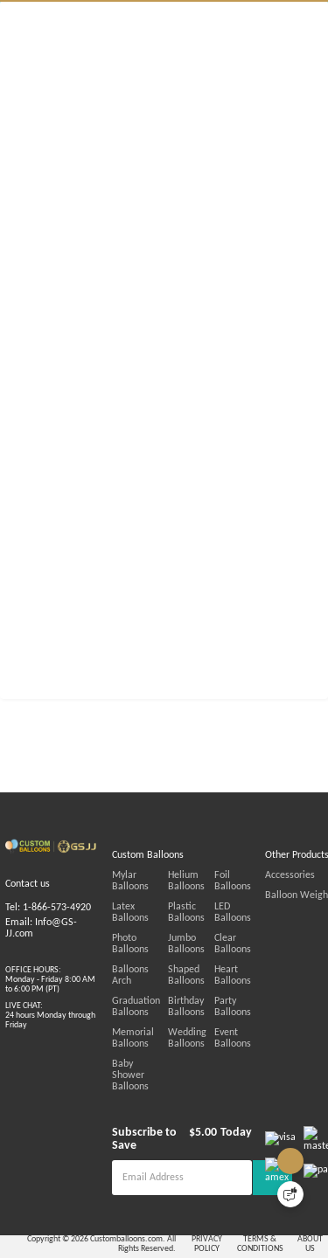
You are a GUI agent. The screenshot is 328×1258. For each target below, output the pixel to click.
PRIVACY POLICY (247, 1243)
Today (254, 1144)
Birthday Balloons (210, 1029)
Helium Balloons (210, 903)
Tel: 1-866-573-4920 (48, 931)
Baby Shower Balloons (140, 1092)
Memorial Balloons (133, 1060)
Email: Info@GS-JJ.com (41, 950)
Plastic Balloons (210, 934)
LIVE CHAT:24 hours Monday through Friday (50, 1038)
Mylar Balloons (144, 897)
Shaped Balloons (210, 997)
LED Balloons (290, 929)
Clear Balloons (294, 960)
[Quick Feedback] (290, 1194)
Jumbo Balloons (210, 966)
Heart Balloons (281, 997)
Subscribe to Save (158, 1144)
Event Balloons (281, 1060)
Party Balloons (294, 1023)
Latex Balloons (143, 929)
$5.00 (221, 1144)
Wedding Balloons (211, 1060)
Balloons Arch (141, 992)
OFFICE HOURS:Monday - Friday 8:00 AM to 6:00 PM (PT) (50, 1002)
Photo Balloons (144, 960)
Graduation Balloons (136, 1029)
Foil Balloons (290, 897)
